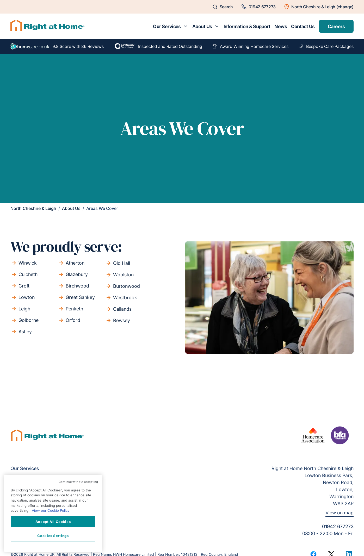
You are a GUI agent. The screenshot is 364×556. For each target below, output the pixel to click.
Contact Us (303, 26)
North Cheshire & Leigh (33, 208)
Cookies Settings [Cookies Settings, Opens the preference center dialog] (53, 536)
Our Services (167, 26)
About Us (202, 26)
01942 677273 (338, 526)
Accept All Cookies (53, 522)
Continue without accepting (78, 482)
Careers (336, 26)
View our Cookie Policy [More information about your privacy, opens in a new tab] (50, 510)
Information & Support (247, 26)
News (280, 26)
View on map (339, 512)
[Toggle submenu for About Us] (216, 26)
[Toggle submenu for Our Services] (185, 26)
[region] (53, 513)
